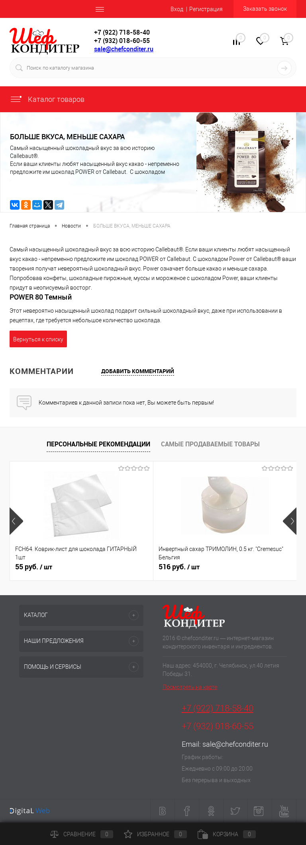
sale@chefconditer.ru (123, 49)
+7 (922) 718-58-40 (217, 708)
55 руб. (33, 567)
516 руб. (179, 567)
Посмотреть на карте (190, 687)
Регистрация (206, 9)
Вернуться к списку (38, 339)
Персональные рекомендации (98, 444)
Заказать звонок (265, 9)
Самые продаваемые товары (210, 444)
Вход (177, 9)
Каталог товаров (47, 99)
